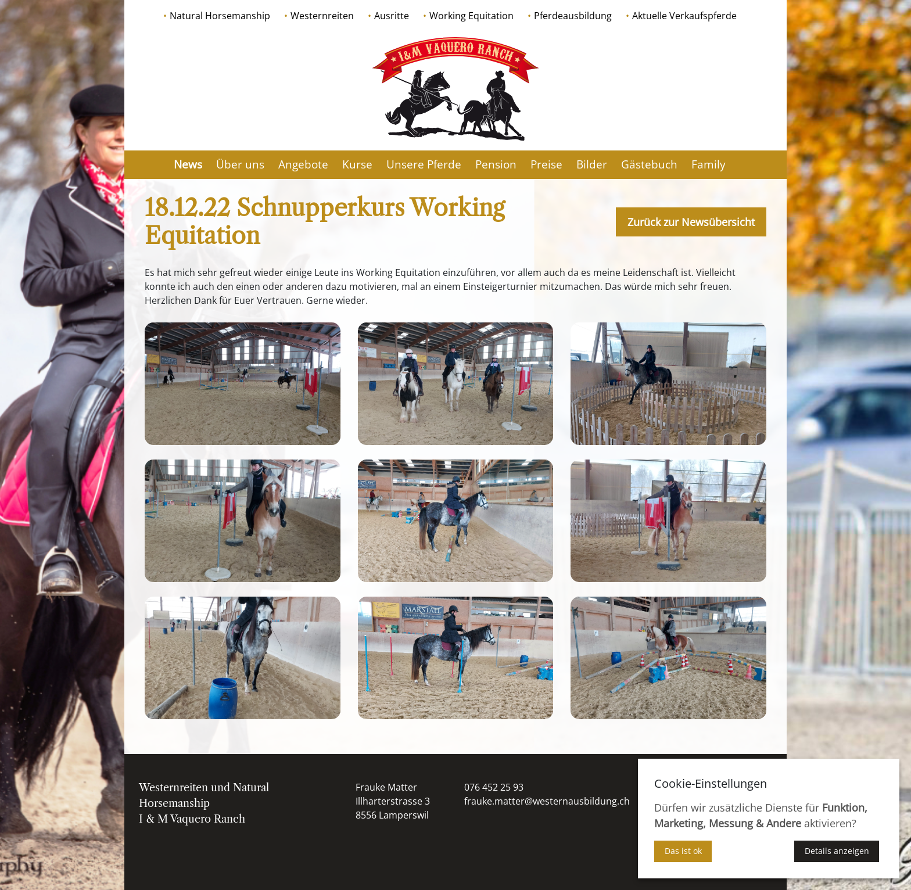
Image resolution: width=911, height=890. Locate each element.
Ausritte (391, 15)
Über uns (240, 164)
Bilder (591, 164)
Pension (496, 164)
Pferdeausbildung (573, 15)
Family (708, 164)
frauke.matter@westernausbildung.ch (547, 801)
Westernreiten (322, 15)
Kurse (357, 164)
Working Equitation (471, 15)
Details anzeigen (837, 850)
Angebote (303, 164)
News (188, 164)
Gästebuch (649, 164)
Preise (546, 164)
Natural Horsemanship (220, 15)
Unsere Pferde (423, 164)
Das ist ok (683, 850)
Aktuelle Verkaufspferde (684, 15)
